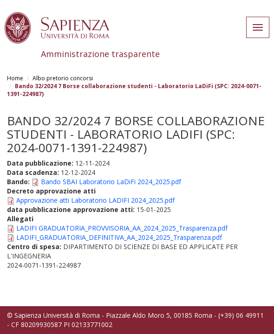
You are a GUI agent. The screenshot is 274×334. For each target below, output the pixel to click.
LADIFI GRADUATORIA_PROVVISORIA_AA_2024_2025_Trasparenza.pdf (122, 228)
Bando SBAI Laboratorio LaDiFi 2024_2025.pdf (111, 181)
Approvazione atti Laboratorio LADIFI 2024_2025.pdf (95, 200)
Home (15, 78)
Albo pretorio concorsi (63, 78)
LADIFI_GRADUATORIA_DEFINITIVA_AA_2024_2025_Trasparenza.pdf (119, 237)
